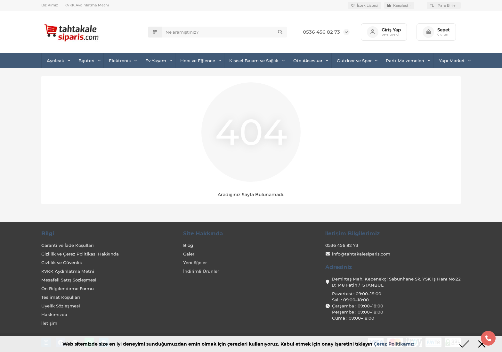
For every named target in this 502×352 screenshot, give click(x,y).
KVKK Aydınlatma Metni (86, 5)
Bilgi (47, 233)
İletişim (49, 323)
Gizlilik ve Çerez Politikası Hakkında (80, 253)
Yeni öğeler (194, 262)
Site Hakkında (203, 233)
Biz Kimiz (49, 5)
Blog (188, 245)
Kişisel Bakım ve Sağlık (254, 60)
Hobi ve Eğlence (197, 60)
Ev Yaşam (155, 60)
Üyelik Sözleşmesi (60, 305)
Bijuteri (86, 60)
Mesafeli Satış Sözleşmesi (68, 279)
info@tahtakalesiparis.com (361, 253)
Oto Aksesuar (307, 60)
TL (443, 5)
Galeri (189, 253)
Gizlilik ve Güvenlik (61, 262)
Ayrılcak (55, 60)
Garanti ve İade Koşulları (67, 245)
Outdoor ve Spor (354, 60)
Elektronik (120, 60)
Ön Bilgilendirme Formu (67, 288)
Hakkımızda (54, 314)
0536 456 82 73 (321, 32)
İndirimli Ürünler (201, 271)
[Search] (224, 32)
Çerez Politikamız (394, 344)
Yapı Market (452, 60)
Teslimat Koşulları (60, 297)
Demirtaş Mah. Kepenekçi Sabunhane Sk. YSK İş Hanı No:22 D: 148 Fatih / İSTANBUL (396, 282)
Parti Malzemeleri (405, 60)
